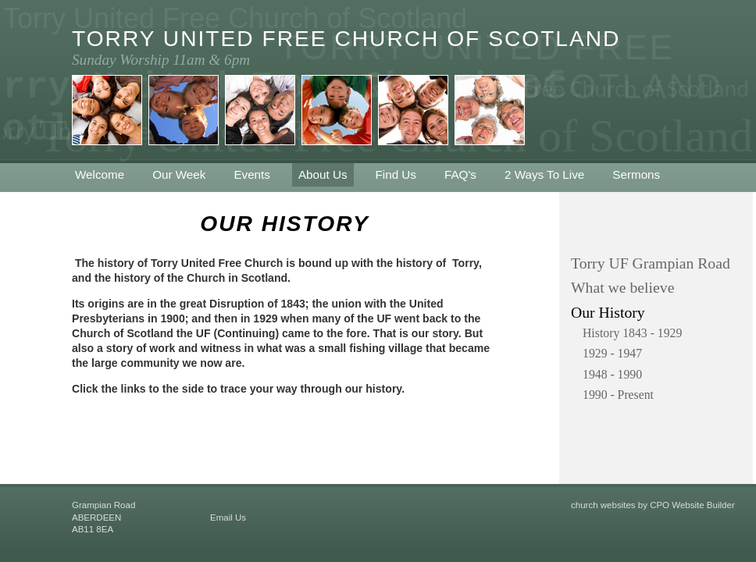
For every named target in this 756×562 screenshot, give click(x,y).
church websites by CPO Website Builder (653, 505)
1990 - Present (618, 394)
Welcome (99, 174)
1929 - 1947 (612, 353)
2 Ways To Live (544, 174)
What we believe (622, 287)
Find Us (396, 174)
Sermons (636, 174)
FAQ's (460, 174)
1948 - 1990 (612, 374)
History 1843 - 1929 (632, 333)
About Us (323, 174)
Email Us (228, 517)
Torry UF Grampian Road (650, 263)
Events (252, 174)
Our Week (178, 174)
